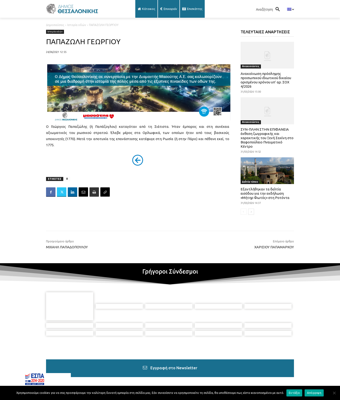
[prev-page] (243, 212)
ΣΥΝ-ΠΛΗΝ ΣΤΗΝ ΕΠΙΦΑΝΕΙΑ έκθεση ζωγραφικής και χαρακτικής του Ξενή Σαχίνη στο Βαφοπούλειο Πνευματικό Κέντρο (267, 137)
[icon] (208, 374)
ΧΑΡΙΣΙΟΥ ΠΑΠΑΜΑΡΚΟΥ (274, 247)
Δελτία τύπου (250, 182)
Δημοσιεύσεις (55, 24)
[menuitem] (290, 9)
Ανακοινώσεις (250, 66)
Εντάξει (294, 392)
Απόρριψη (314, 392)
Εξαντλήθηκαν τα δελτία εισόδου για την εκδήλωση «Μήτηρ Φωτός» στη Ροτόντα (265, 193)
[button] (269, 9)
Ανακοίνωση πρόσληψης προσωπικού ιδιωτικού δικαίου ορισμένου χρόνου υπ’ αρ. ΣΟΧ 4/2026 (266, 80)
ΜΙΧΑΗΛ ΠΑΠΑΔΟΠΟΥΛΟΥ (67, 247)
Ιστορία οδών (76, 24)
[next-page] (251, 212)
